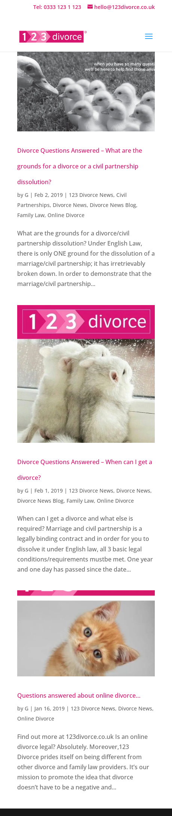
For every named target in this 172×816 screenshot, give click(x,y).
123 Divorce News (91, 194)
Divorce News (70, 204)
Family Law (30, 215)
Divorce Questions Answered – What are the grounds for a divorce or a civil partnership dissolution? (79, 166)
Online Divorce (66, 215)
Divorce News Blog (113, 204)
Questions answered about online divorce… (79, 695)
